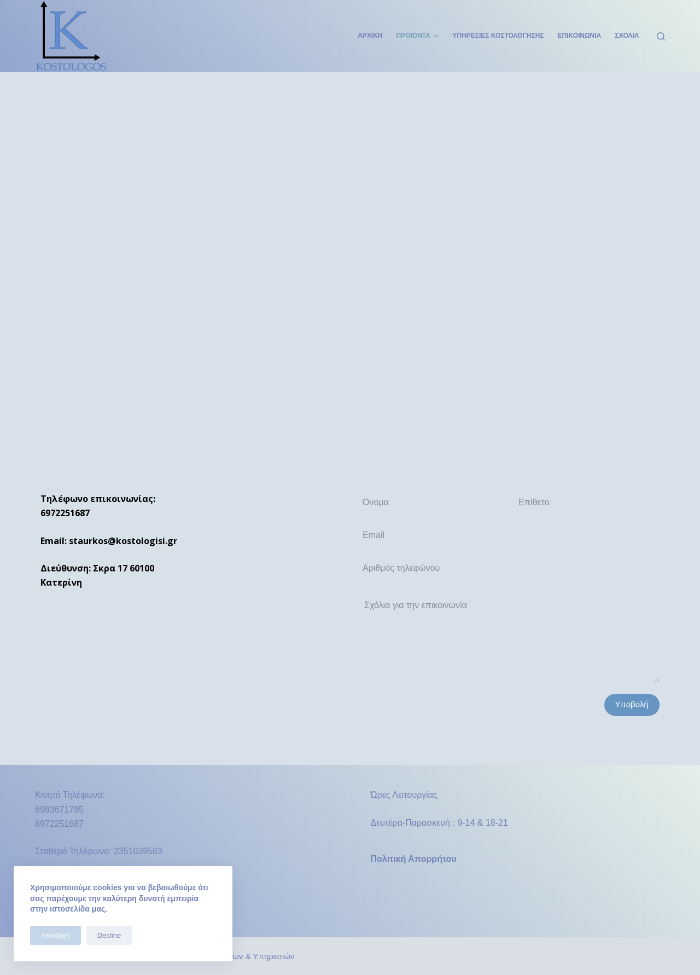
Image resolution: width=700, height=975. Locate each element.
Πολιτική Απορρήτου (414, 858)
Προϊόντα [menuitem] (419, 36)
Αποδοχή (55, 935)
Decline (109, 935)
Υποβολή (632, 704)
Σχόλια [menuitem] (627, 35)
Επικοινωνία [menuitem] (580, 35)
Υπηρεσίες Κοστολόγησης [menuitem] (498, 35)
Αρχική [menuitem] (370, 35)
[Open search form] (661, 36)
